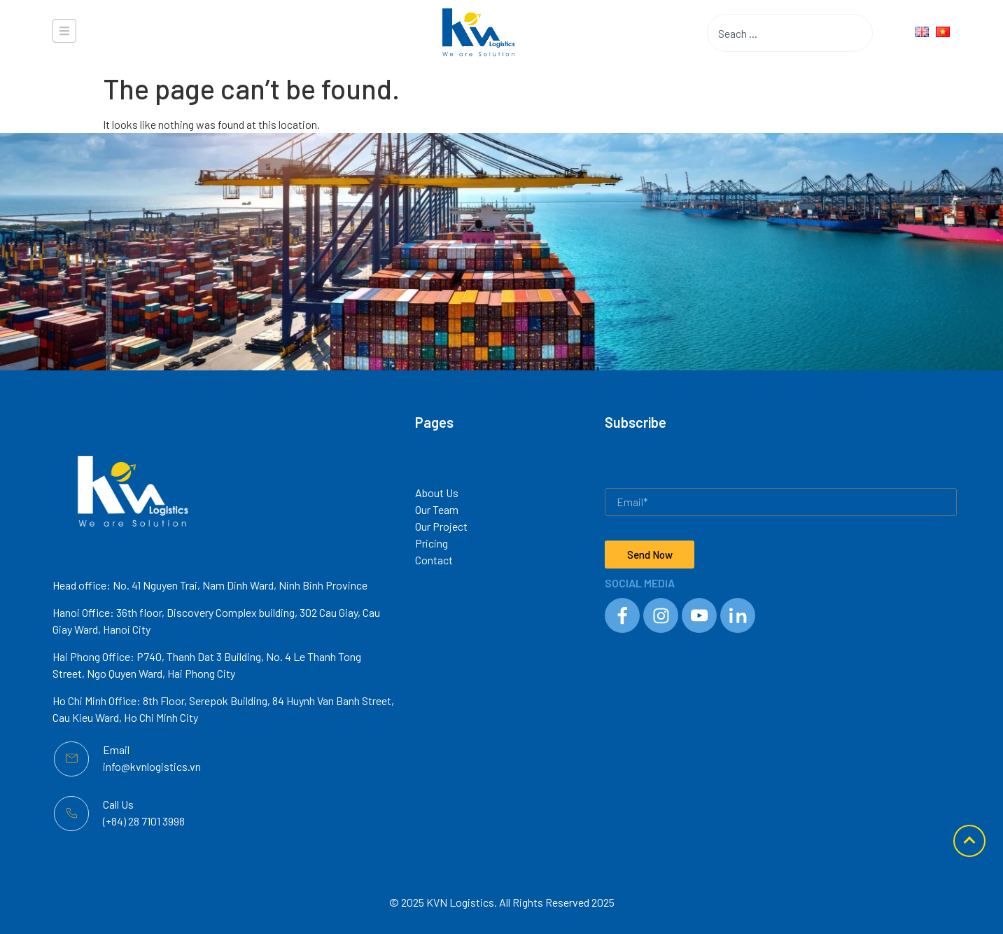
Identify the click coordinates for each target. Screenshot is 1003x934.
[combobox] (768, 33)
